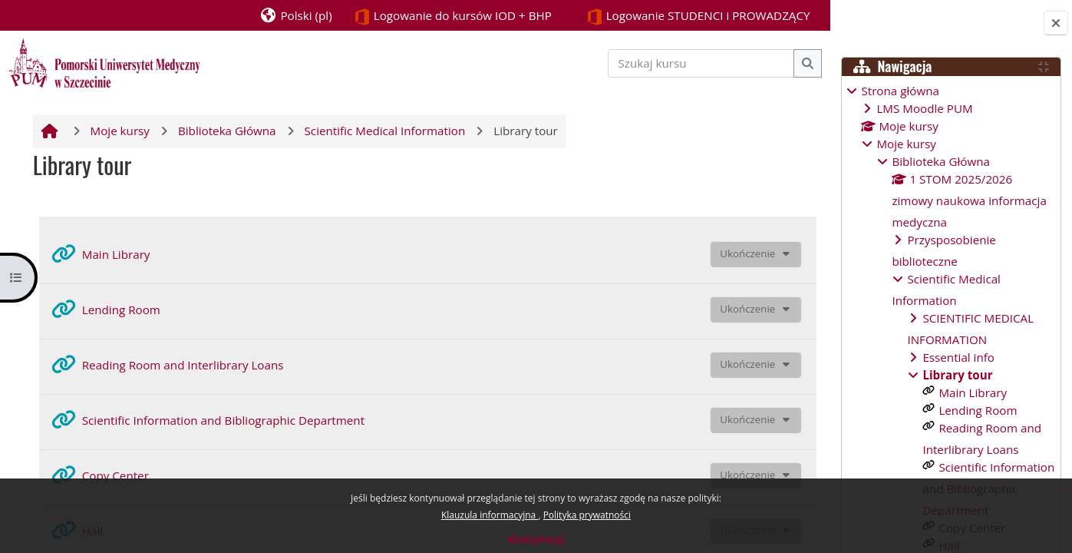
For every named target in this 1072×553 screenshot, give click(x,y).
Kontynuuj (536, 538)
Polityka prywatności (587, 515)
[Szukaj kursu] (692, 63)
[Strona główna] (104, 61)
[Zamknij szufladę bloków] (1056, 23)
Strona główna (900, 90)
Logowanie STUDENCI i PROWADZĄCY (688, 16)
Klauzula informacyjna (489, 515)
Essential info (958, 357)
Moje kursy (905, 143)
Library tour (957, 374)
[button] (286, 15)
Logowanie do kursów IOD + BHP (444, 16)
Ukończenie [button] (739, 253)
